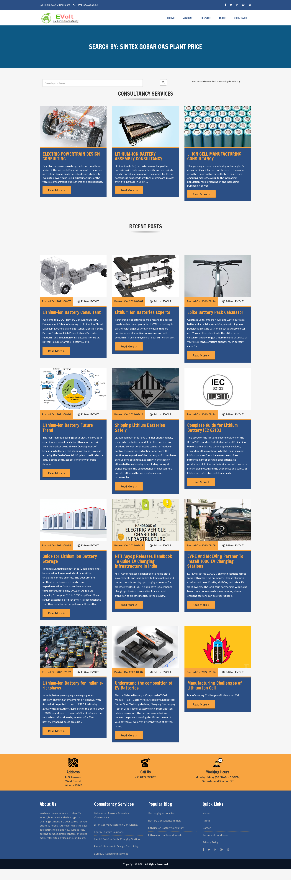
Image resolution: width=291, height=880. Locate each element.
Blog (222, 17)
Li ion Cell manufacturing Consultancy (214, 156)
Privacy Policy (210, 842)
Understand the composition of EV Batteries (144, 685)
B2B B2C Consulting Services (111, 853)
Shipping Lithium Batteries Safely (140, 427)
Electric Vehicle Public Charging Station (117, 839)
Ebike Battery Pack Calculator (215, 312)
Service (206, 17)
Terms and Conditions (215, 835)
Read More (56, 190)
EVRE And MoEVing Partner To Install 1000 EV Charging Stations (215, 561)
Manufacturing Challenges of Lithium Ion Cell (214, 685)
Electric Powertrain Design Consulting (71, 156)
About (188, 17)
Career (207, 827)
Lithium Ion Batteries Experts (142, 312)
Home (171, 17)
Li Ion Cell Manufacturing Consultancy (116, 824)
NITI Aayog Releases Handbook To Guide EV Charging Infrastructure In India (143, 561)
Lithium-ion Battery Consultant (71, 312)
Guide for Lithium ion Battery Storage (69, 558)
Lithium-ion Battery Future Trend (67, 427)
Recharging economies (161, 813)
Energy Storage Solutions (109, 831)
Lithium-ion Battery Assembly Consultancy (138, 156)
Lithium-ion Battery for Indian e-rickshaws (73, 685)
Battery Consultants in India (164, 820)
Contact (241, 17)
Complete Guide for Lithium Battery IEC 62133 (212, 427)
